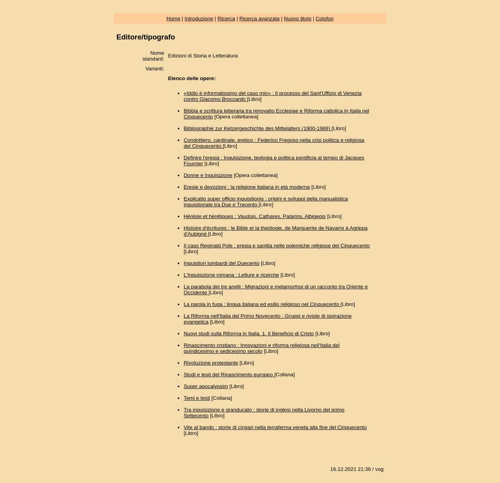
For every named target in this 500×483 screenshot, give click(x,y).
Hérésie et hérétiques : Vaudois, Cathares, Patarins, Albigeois (255, 216)
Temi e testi (197, 398)
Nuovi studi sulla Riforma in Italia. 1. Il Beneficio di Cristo (249, 333)
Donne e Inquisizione (208, 175)
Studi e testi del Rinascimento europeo (229, 374)
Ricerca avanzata (259, 18)
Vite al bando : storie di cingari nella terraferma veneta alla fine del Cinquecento (275, 427)
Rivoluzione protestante (211, 363)
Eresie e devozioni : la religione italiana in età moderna (247, 187)
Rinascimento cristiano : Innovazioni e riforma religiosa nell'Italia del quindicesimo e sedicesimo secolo (261, 348)
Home (173, 18)
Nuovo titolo (297, 18)
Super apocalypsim (206, 386)
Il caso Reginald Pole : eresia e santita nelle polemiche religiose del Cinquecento (277, 246)
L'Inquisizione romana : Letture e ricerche (231, 275)
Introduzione (199, 18)
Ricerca (226, 18)
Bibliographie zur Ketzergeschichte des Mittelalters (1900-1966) (258, 128)
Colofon (325, 18)
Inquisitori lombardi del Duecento (221, 263)
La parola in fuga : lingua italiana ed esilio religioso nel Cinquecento (262, 304)
